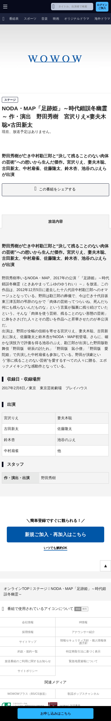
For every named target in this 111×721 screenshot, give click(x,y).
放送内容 (55, 221)
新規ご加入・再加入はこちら (55, 534)
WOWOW (23, 6)
